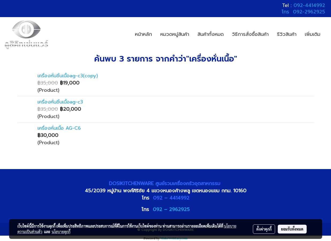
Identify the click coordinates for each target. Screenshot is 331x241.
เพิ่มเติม (312, 34)
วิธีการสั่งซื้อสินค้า (250, 34)
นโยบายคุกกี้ (61, 231)
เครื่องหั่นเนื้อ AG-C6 (59, 128)
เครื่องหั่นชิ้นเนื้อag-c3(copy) (67, 75)
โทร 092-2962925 (303, 12)
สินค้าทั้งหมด (210, 34)
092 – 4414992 (171, 198)
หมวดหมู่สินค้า (174, 34)
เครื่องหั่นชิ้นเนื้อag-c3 (60, 102)
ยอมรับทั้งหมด (292, 229)
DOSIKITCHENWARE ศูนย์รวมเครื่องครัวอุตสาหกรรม (165, 183)
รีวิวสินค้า (286, 34)
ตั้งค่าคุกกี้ (264, 229)
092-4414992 (309, 5)
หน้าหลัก (143, 34)
